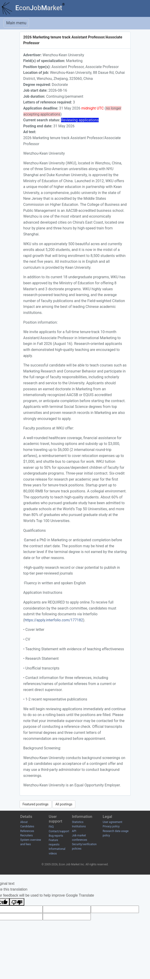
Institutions (79, 826)
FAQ (51, 826)
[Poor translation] (16, 902)
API (74, 831)
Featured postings (36, 804)
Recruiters (26, 835)
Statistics (77, 822)
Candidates (27, 826)
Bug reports (56, 835)
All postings (63, 804)
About (24, 822)
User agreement (112, 822)
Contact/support (59, 831)
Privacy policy (111, 826)
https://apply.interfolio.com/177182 (53, 620)
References (27, 831)
